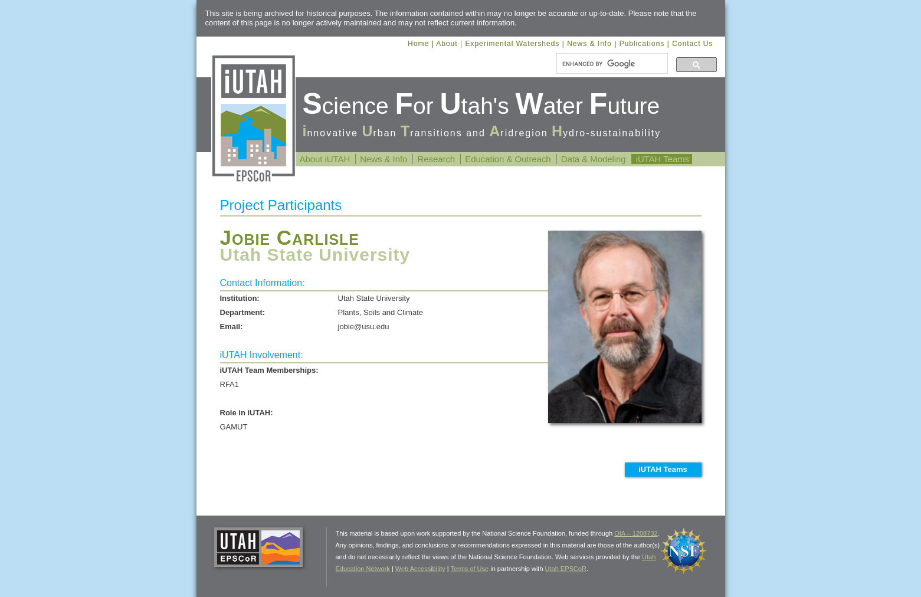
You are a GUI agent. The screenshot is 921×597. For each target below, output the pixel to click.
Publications (642, 44)
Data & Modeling (593, 159)
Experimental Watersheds (512, 44)
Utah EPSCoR (565, 568)
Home (418, 44)
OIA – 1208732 (635, 533)
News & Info (589, 44)
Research (436, 159)
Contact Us (692, 44)
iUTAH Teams (662, 159)
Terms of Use (469, 568)
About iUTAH (325, 159)
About (446, 44)
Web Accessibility (420, 568)
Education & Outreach (507, 159)
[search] (611, 63)
